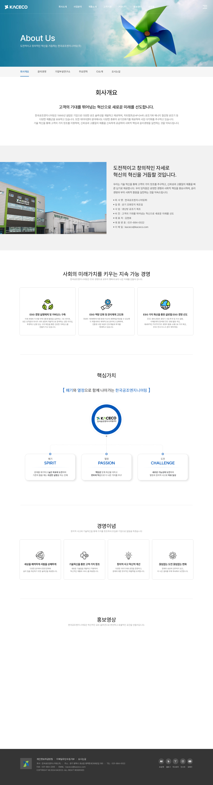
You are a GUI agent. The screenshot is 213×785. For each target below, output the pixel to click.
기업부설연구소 (62, 71)
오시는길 (116, 71)
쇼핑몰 (151, 6)
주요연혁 (83, 71)
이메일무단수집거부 (65, 759)
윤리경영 (42, 71)
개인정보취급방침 (45, 759)
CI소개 (99, 71)
